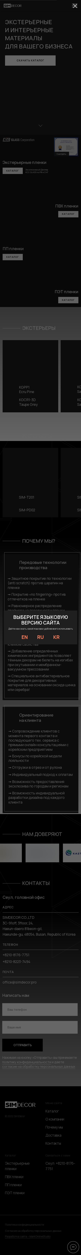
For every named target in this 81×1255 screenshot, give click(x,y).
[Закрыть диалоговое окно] (75, 6)
